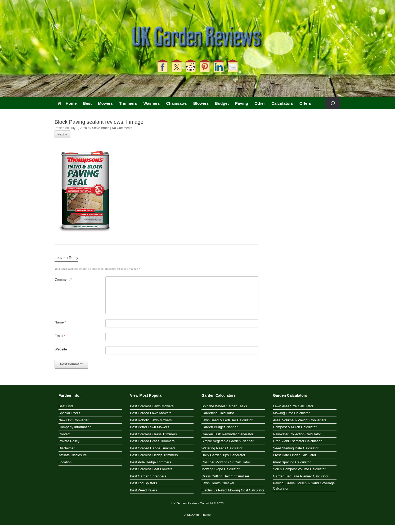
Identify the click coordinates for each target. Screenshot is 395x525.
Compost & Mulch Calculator (295, 427)
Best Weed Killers (143, 490)
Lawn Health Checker (217, 483)
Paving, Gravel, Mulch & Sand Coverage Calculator (304, 485)
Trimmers (128, 103)
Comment (63, 279)
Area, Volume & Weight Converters (299, 420)
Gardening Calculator (217, 413)
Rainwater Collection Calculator (297, 434)
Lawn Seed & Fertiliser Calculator (227, 420)
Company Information (75, 427)
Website (61, 349)
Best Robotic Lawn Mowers (151, 420)
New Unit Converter (73, 420)
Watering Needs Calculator (222, 448)
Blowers (201, 103)
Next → (62, 134)
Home (67, 103)
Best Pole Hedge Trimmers (150, 462)
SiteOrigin (193, 514)
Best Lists (66, 406)
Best (87, 103)
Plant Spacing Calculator (292, 462)
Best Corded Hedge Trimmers (153, 448)
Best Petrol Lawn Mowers (149, 427)
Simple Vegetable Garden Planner (227, 441)
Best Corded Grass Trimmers (152, 441)
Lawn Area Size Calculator (293, 406)
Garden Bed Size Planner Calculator (301, 476)
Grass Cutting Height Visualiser (225, 476)
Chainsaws (176, 103)
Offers (305, 103)
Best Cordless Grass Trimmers (153, 434)
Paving (241, 103)
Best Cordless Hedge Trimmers (154, 455)
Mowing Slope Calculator (220, 469)
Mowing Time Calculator (291, 413)
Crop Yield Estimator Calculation (297, 441)
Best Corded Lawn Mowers (150, 413)
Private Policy (69, 441)
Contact (64, 434)
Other (259, 103)
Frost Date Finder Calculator (294, 455)
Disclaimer (67, 448)
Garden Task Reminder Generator (227, 434)
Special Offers (69, 413)
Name (60, 322)
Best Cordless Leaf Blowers (151, 469)
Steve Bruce (100, 128)
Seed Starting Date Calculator (295, 448)
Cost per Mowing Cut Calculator (225, 462)
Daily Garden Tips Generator (223, 455)
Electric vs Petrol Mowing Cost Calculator (232, 490)
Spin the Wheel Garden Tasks (224, 406)
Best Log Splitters (143, 483)
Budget (222, 103)
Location (65, 462)
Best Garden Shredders (148, 476)
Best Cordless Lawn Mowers (152, 406)
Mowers (105, 103)
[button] (332, 103)
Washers (151, 103)
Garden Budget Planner (219, 427)
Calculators (282, 103)
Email (60, 336)
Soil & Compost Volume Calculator (299, 469)
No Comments (122, 128)
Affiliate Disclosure (73, 455)
